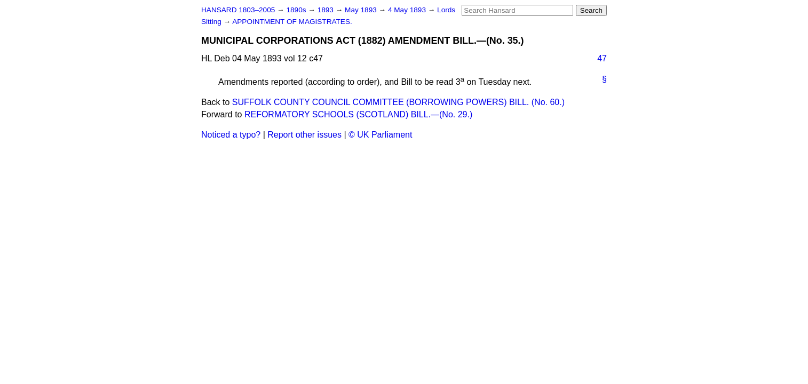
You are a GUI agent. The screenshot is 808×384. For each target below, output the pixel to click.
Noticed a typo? (230, 134)
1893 (327, 10)
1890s (297, 10)
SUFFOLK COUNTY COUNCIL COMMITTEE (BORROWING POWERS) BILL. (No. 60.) (398, 102)
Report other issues (304, 134)
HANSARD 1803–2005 (238, 10)
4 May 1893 (408, 10)
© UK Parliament (380, 134)
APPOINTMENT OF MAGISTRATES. (292, 22)
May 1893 (361, 10)
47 (602, 58)
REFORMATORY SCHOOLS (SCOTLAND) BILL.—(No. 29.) (358, 114)
